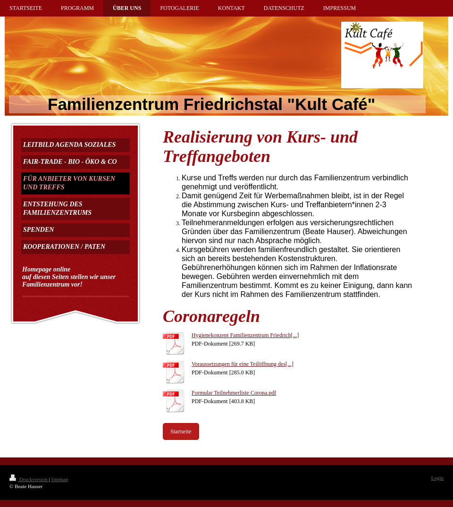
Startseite (181, 431)
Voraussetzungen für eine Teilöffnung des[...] (243, 364)
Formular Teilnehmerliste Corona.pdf (234, 392)
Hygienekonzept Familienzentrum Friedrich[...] (245, 335)
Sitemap (59, 479)
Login (437, 478)
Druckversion (29, 479)
